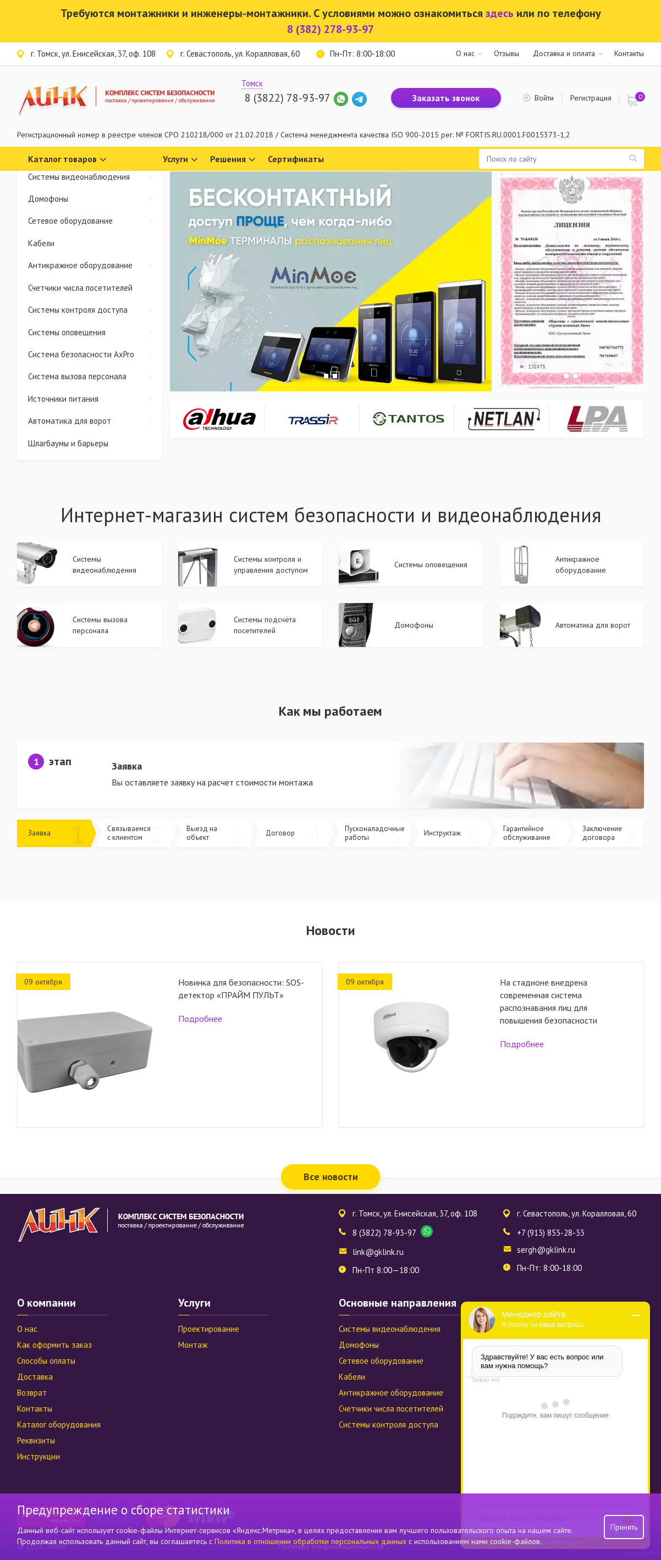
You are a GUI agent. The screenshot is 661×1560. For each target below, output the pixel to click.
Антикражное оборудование (95, 265)
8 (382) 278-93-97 (330, 29)
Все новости (331, 1176)
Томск (252, 83)
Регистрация (591, 98)
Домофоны (95, 198)
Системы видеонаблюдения (95, 176)
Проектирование (208, 1329)
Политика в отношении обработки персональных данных (311, 1541)
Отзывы (506, 53)
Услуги (180, 160)
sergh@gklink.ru (546, 1249)
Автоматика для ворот (95, 421)
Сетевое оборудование (95, 220)
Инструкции (38, 1456)
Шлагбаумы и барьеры (68, 443)
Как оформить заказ (54, 1345)
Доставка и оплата (564, 53)
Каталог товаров (67, 160)
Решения (233, 160)
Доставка (35, 1376)
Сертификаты (296, 158)
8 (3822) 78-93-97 (287, 98)
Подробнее (200, 1018)
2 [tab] (334, 376)
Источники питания (95, 399)
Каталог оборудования (59, 1424)
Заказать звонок (446, 97)
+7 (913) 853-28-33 (551, 1232)
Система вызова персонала (95, 376)
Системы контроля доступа (95, 309)
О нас (465, 53)
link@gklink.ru (378, 1252)
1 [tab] (326, 376)
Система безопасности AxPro (95, 354)
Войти (544, 98)
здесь (500, 13)
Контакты (629, 53)
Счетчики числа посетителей (80, 288)
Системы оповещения (95, 332)
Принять (623, 1527)
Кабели (41, 243)
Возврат (32, 1392)
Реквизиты (36, 1440)
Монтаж (192, 1345)
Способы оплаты (46, 1361)
